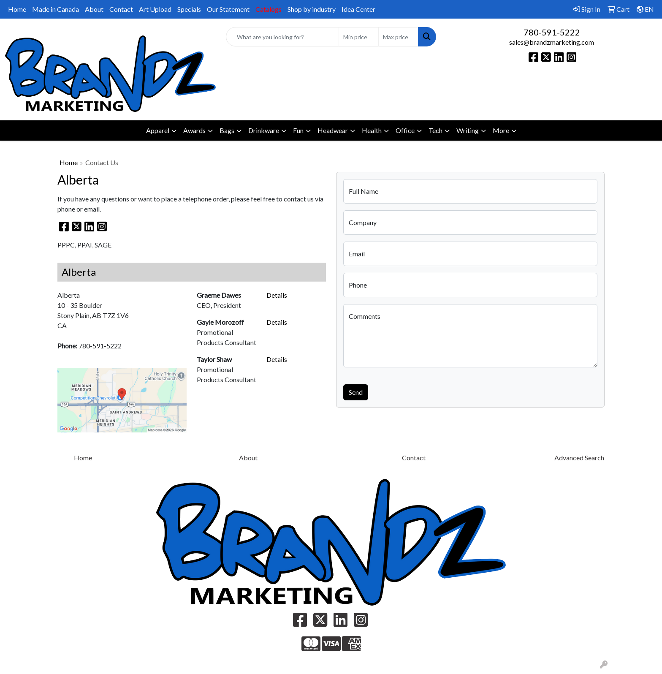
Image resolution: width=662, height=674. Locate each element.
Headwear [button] (332, 130)
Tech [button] (435, 130)
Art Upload (155, 9)
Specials (189, 9)
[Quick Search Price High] (398, 36)
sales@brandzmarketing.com (551, 42)
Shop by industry (312, 9)
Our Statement (228, 9)
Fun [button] (298, 130)
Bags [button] (227, 130)
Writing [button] (467, 130)
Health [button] (372, 130)
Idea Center (358, 9)
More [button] (501, 130)
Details (276, 295)
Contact (121, 9)
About (94, 9)
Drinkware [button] (263, 130)
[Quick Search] (282, 36)
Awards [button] (194, 130)
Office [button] (405, 130)
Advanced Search (579, 458)
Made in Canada (55, 9)
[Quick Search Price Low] (359, 36)
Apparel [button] (157, 130)
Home (17, 9)
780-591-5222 (552, 32)
